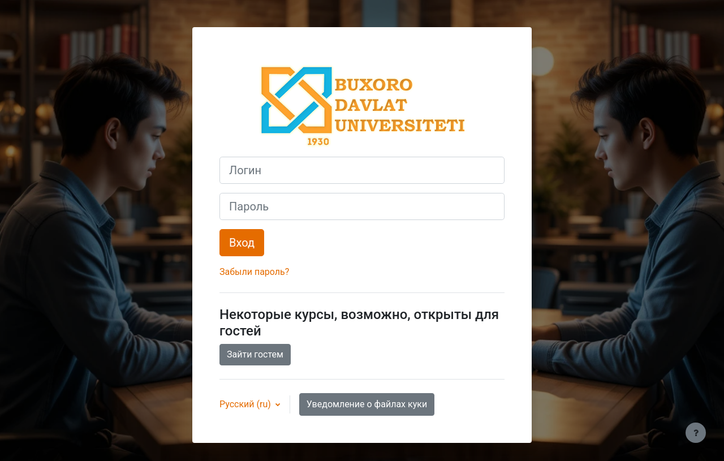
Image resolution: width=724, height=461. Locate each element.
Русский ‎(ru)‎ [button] (246, 404)
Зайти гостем (255, 354)
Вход (242, 242)
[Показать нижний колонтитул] (696, 433)
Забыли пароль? (254, 271)
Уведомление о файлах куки (367, 404)
